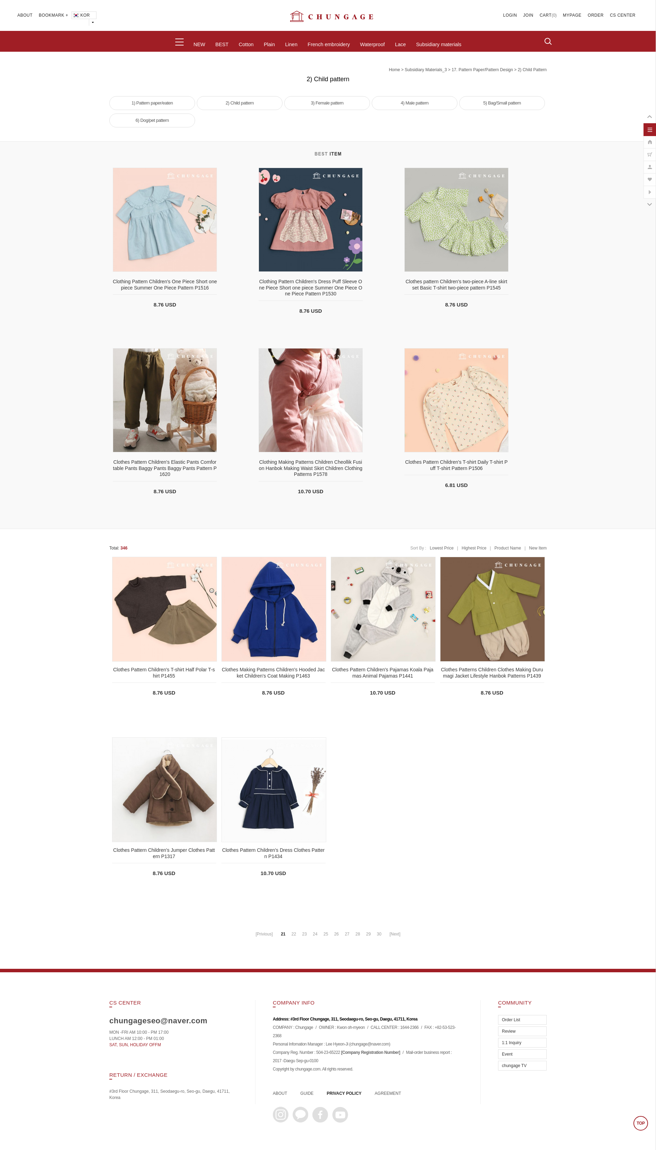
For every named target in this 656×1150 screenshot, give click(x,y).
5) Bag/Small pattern (502, 103)
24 (315, 934)
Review (508, 1031)
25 (325, 934)
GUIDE (306, 1093)
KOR (81, 15)
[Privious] (263, 934)
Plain (269, 44)
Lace (400, 44)
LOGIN (510, 15)
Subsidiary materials (439, 44)
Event (507, 1054)
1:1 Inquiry (511, 1042)
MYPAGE (572, 15)
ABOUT (25, 15)
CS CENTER (623, 15)
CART (546, 15)
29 (368, 934)
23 (304, 934)
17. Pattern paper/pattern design (482, 69)
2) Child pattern (532, 69)
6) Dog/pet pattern (152, 120)
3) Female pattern (327, 103)
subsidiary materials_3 (426, 69)
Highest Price (474, 548)
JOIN (528, 15)
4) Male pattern (415, 103)
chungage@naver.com (369, 1044)
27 (347, 934)
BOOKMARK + (53, 15)
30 (379, 934)
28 (357, 934)
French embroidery (329, 44)
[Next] (394, 934)
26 (336, 934)
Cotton (246, 44)
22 (294, 934)
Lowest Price (442, 548)
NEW (199, 44)
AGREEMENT (388, 1093)
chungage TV (514, 1065)
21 (283, 934)
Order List (511, 1019)
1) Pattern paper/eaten (152, 103)
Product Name (507, 548)
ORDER (596, 15)
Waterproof (372, 44)
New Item (538, 548)
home (394, 69)
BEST (222, 44)
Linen (291, 44)
